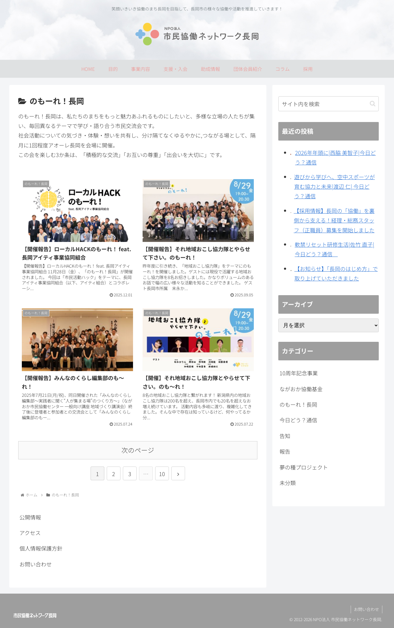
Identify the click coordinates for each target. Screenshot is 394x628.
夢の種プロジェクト (304, 467)
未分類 (288, 483)
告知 (285, 436)
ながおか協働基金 (301, 389)
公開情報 (30, 517)
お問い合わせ (35, 564)
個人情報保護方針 (40, 548)
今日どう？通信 (298, 420)
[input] (328, 103)
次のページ (137, 450)
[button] (372, 103)
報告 (285, 451)
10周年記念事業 (299, 373)
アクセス (30, 532)
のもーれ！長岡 (298, 404)
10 (162, 474)
